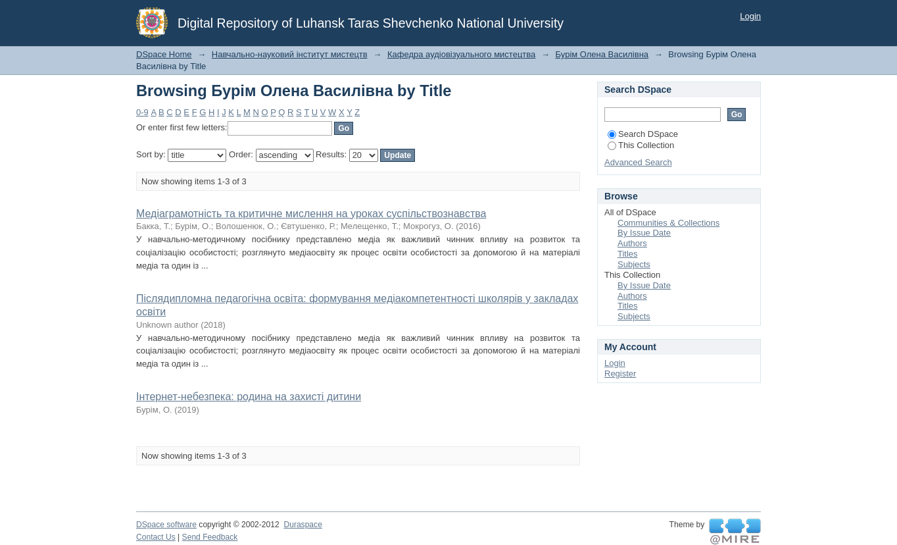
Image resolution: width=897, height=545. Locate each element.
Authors (632, 243)
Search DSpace (643, 134)
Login (750, 16)
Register (620, 373)
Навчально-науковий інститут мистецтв (290, 54)
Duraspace (302, 524)
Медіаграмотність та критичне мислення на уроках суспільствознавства (311, 213)
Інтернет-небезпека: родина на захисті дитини (248, 396)
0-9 (142, 112)
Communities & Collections (668, 223)
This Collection (641, 145)
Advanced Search (638, 162)
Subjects (634, 264)
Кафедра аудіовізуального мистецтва (461, 54)
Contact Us (156, 537)
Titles (628, 254)
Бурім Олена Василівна (602, 54)
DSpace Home (164, 54)
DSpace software (166, 524)
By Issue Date (644, 233)
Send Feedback (210, 537)
